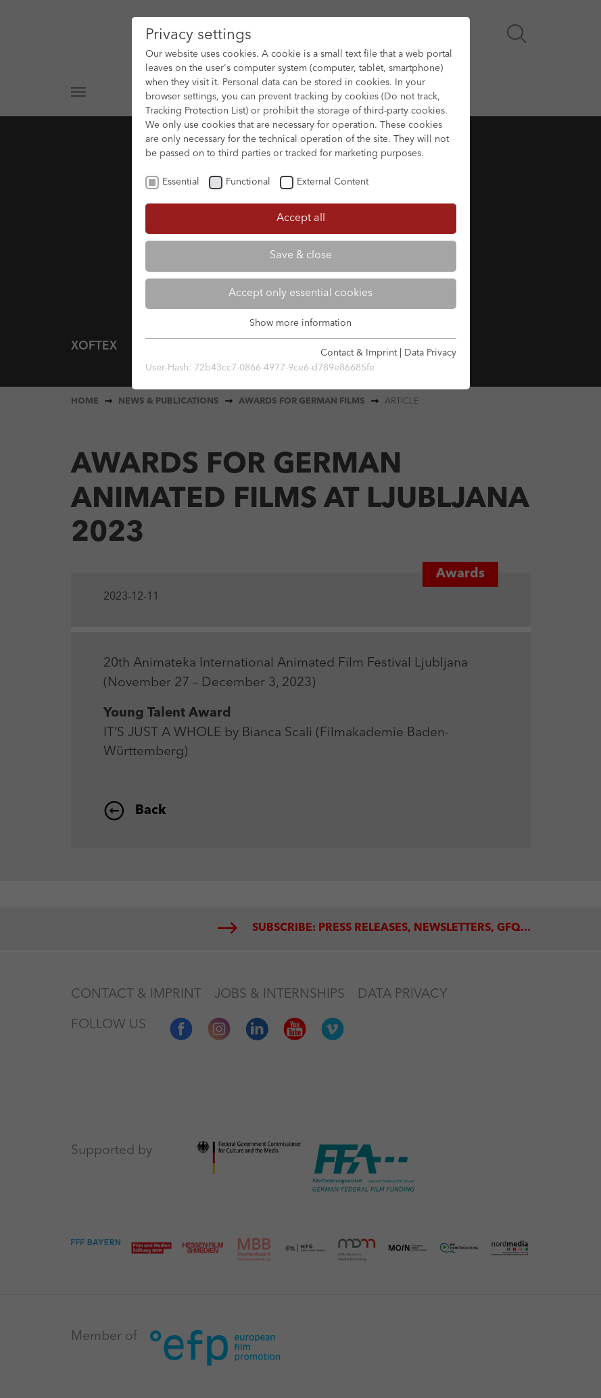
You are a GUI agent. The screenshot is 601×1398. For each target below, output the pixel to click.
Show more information (300, 323)
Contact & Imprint (358, 353)
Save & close (301, 255)
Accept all (301, 218)
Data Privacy (430, 353)
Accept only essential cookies (300, 293)
